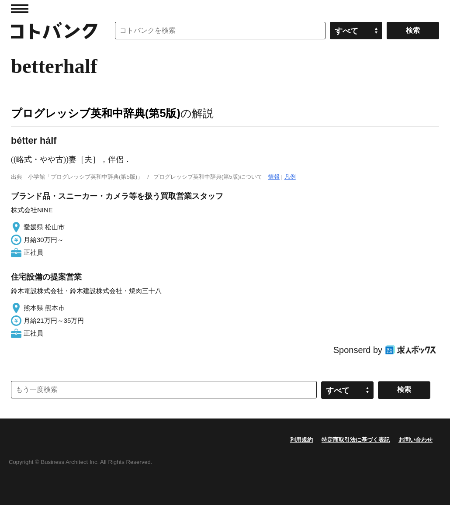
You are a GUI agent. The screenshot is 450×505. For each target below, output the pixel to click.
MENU (19, 8)
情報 (274, 176)
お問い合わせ (415, 439)
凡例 (290, 176)
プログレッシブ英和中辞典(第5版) (95, 113)
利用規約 (301, 439)
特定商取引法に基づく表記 (356, 439)
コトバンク (54, 30)
